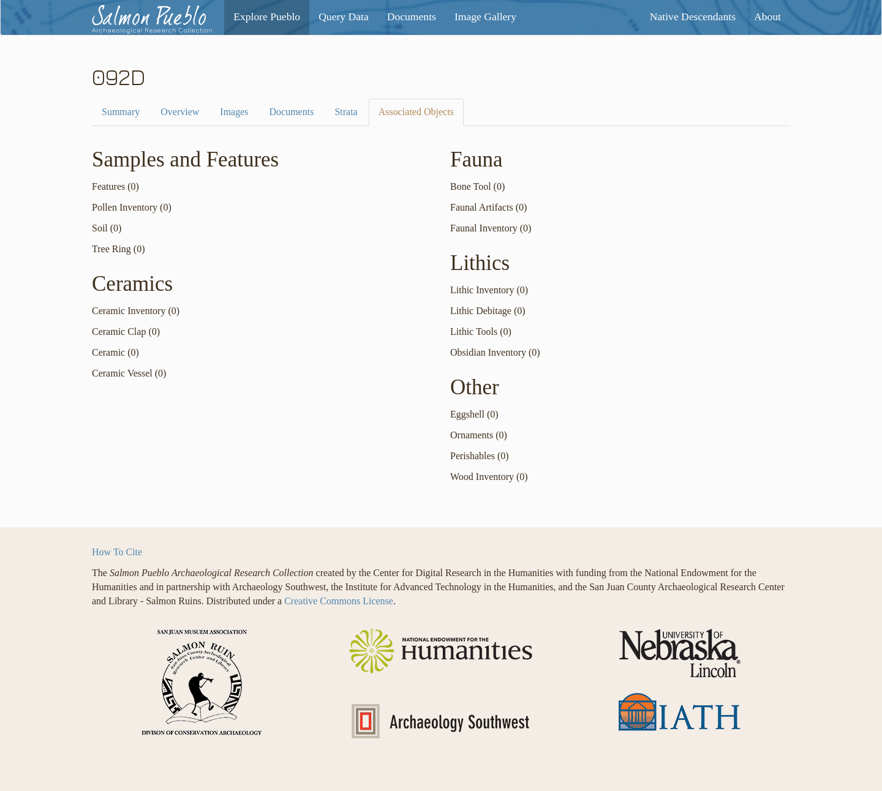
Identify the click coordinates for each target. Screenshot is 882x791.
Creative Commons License (338, 601)
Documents (292, 112)
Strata (345, 112)
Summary (121, 112)
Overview (179, 112)
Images (234, 112)
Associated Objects (416, 112)
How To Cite (117, 552)
